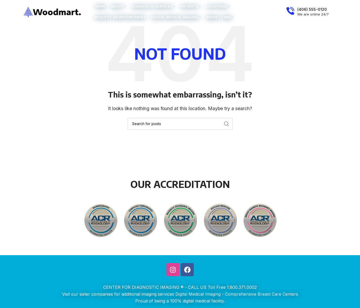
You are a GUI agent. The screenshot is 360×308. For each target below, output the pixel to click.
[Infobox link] (307, 12)
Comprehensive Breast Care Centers (261, 294)
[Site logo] (52, 11)
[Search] (180, 124)
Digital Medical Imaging (198, 294)
